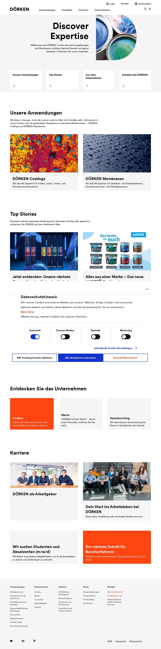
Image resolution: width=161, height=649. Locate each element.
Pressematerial (89, 596)
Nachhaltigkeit (40, 603)
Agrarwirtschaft (16, 618)
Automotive (15, 614)
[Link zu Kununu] (35, 640)
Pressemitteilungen (91, 592)
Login (110, 4)
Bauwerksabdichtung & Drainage (19, 609)
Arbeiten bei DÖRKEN (135, 80)
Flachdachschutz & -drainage (18, 603)
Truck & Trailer (16, 622)
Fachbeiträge (88, 599)
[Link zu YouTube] (11, 640)
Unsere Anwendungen (25, 80)
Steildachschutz (16, 592)
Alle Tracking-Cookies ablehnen (34, 357)
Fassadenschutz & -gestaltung (18, 597)
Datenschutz (135, 641)
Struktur (37, 592)
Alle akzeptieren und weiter (80, 357)
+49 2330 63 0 (116, 592)
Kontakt (125, 4)
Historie (37, 607)
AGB (109, 641)
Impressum (120, 641)
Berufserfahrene (65, 598)
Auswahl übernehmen (125, 357)
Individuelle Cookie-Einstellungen (113, 348)
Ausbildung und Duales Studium (65, 609)
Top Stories (55, 80)
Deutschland (143, 4)
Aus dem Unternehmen (93, 80)
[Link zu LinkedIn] (23, 640)
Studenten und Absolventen (65, 603)
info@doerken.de (114, 596)
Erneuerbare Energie (19, 626)
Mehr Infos (27, 311)
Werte (37, 596)
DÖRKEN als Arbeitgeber (64, 593)
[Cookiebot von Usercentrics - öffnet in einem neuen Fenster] (135, 289)
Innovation (38, 599)
